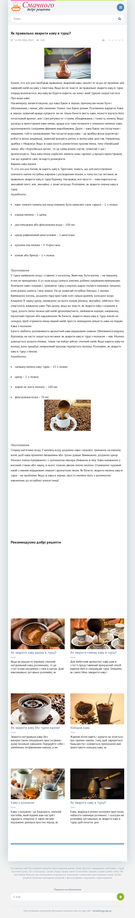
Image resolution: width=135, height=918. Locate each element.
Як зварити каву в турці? (88, 803)
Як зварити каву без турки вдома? (35, 728)
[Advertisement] (67, 509)
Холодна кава (79, 728)
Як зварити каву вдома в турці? (33, 653)
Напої (13, 657)
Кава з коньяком (22, 803)
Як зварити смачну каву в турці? (93, 653)
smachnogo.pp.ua (102, 910)
